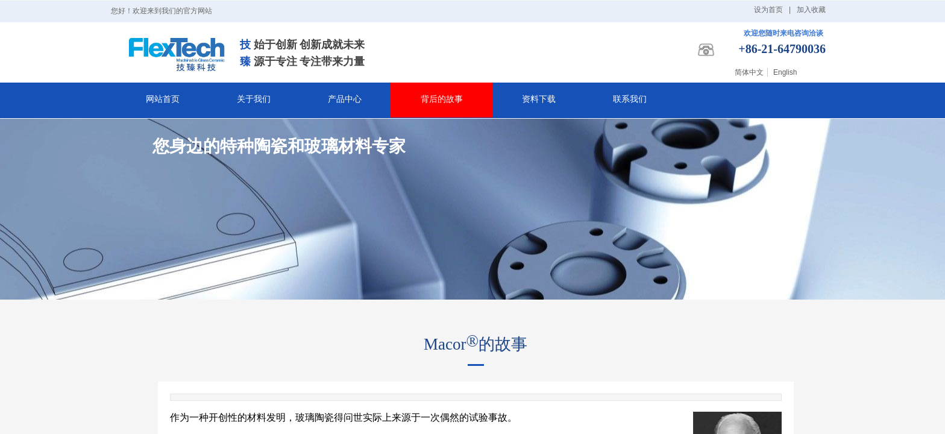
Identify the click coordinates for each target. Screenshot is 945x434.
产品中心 (345, 99)
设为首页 (768, 9)
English (785, 72)
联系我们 (630, 99)
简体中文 (749, 72)
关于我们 (254, 99)
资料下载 (539, 99)
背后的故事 (442, 99)
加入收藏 (811, 9)
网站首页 (163, 99)
